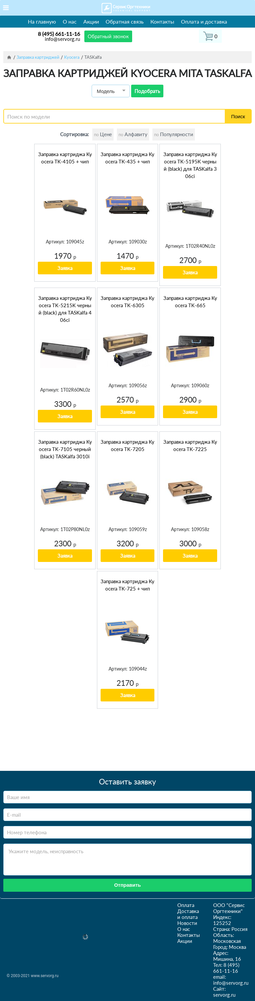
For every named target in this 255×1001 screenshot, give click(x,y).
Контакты (162, 21)
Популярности (173, 134)
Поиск (238, 116)
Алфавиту (133, 134)
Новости (187, 923)
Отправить (127, 885)
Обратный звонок (108, 36)
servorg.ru (224, 995)
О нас (70, 21)
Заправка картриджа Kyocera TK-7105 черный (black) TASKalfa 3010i (65, 449)
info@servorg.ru (62, 39)
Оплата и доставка (204, 21)
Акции (91, 21)
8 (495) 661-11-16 (59, 34)
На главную (42, 21)
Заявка (64, 268)
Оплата (185, 905)
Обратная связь (125, 21)
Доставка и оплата (188, 914)
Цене (103, 134)
